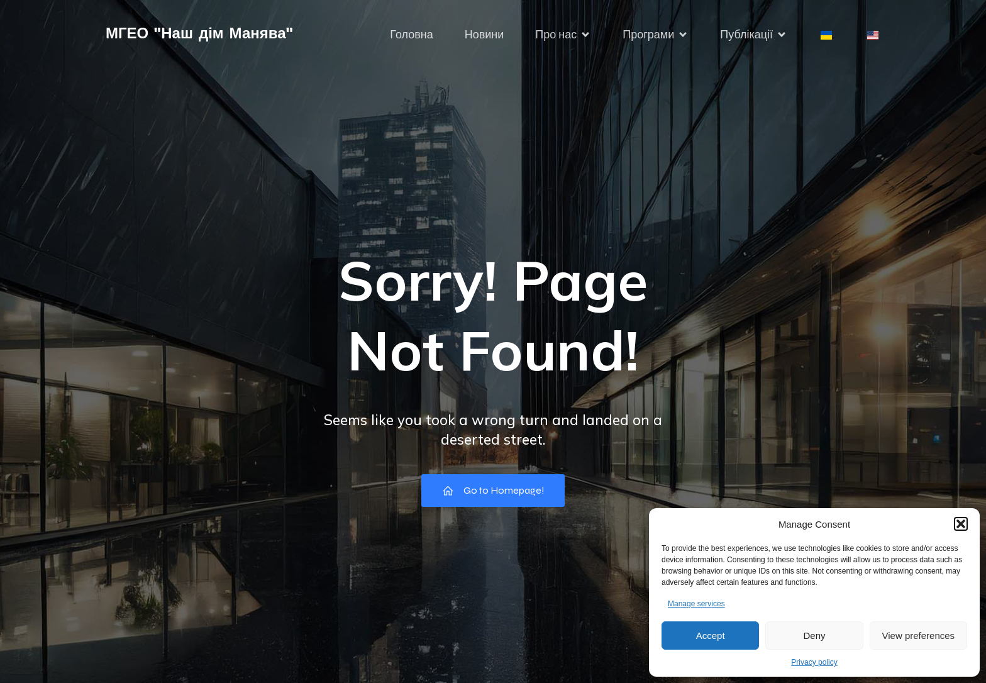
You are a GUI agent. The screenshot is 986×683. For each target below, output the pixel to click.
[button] (961, 524)
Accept (710, 635)
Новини (484, 35)
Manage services (696, 603)
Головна (411, 35)
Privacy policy (814, 662)
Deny (814, 635)
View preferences (918, 635)
